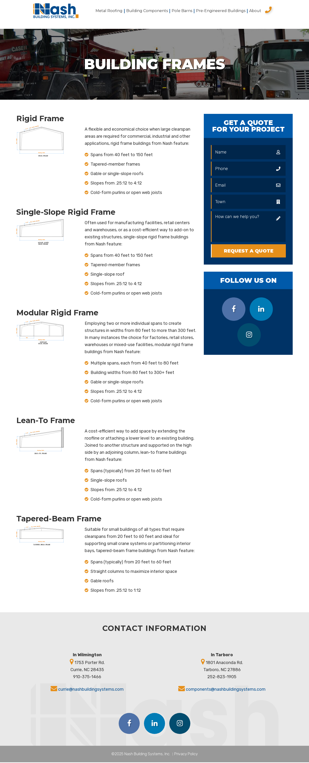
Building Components (147, 11)
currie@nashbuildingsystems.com (91, 689)
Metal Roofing (109, 11)
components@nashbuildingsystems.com (225, 689)
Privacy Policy (186, 754)
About (255, 11)
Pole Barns (182, 11)
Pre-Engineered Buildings (220, 11)
